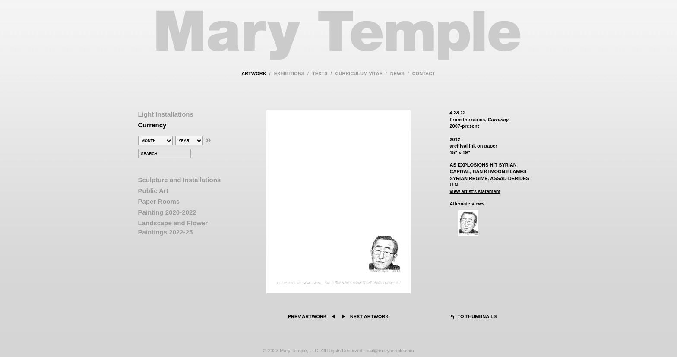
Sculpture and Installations (179, 179)
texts (319, 73)
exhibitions (289, 73)
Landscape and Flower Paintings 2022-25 (173, 227)
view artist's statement (475, 191)
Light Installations (165, 114)
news (397, 73)
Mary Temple (338, 40)
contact (423, 73)
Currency (152, 125)
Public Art (153, 190)
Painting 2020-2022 (167, 212)
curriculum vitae (359, 73)
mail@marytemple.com (389, 350)
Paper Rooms (159, 201)
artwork (253, 73)
